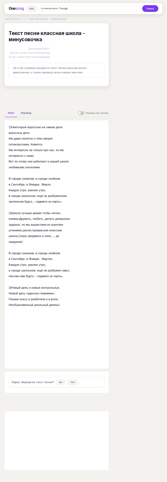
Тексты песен (12, 18)
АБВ (31, 8)
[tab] (11, 113)
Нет (73, 382)
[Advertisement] (60, 97)
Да (60, 382)
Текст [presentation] (11, 112)
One (16, 9)
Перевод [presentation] (26, 112)
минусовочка (59, 18)
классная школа (38, 18)
